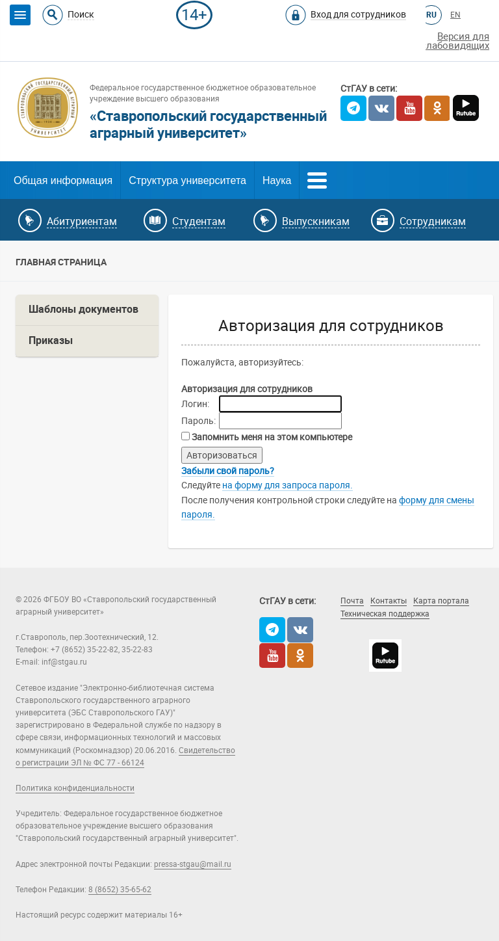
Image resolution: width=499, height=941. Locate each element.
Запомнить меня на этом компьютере (271, 437)
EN (455, 15)
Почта (352, 600)
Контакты (388, 600)
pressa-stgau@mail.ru (192, 864)
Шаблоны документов (83, 309)
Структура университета (187, 180)
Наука (277, 180)
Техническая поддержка (384, 613)
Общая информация (63, 180)
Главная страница (61, 262)
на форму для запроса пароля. (287, 485)
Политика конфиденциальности (75, 788)
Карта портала (441, 600)
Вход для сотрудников (358, 14)
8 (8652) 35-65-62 (119, 889)
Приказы (51, 340)
